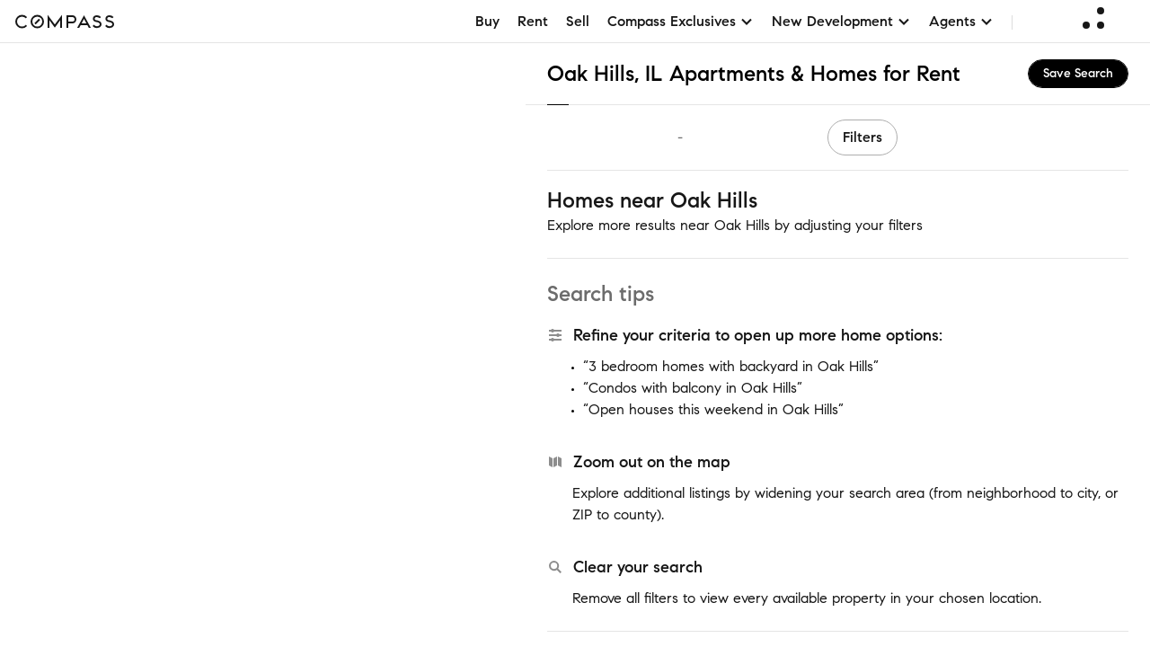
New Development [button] (841, 21)
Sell (577, 21)
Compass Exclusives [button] (680, 21)
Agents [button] (961, 21)
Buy (487, 21)
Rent (533, 21)
